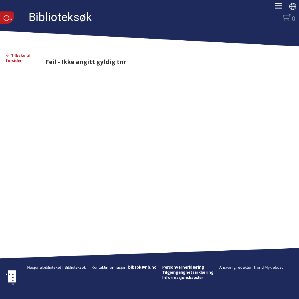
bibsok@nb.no (142, 267)
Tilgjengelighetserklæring (188, 272)
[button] (281, 8)
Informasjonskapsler (182, 277)
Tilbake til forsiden (18, 58)
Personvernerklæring (183, 267)
